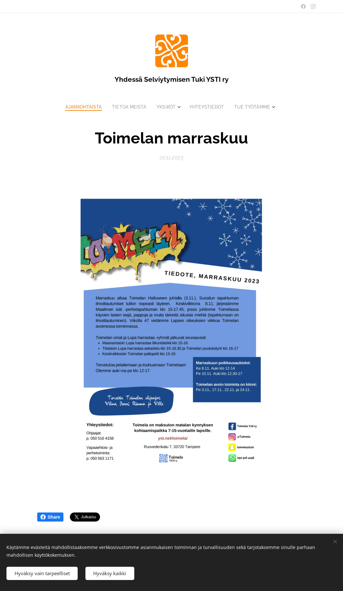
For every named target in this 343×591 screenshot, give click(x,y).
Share (50, 517)
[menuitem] (82, 107)
